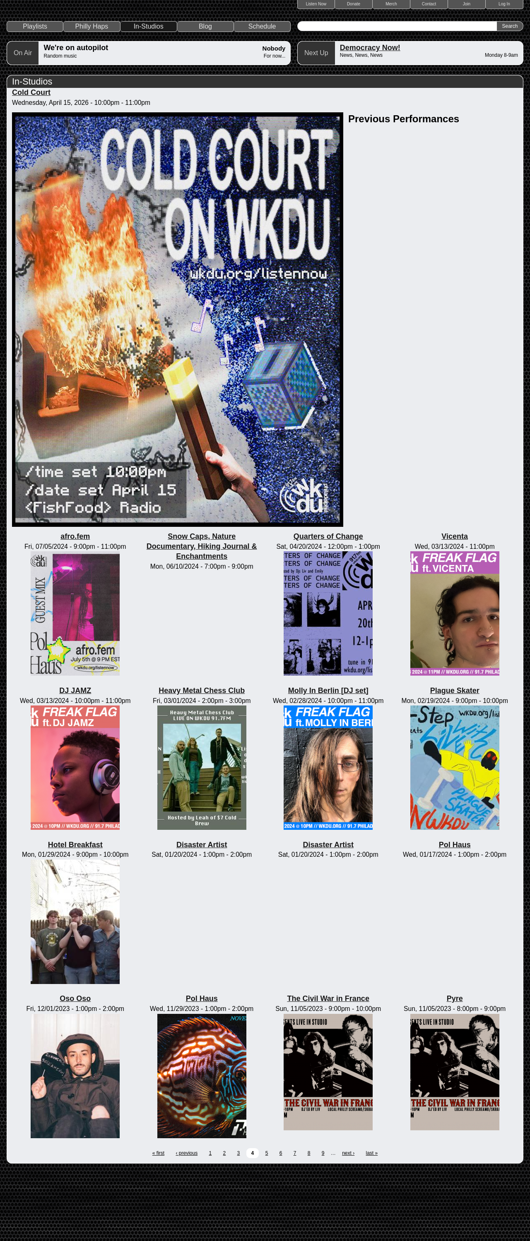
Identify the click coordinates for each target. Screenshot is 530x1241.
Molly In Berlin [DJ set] (328, 761)
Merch (391, 4)
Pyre (455, 1069)
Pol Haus (455, 915)
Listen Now (316, 4)
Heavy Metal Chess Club (202, 761)
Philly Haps (91, 97)
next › (348, 1224)
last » (372, 1224)
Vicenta (454, 607)
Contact (429, 4)
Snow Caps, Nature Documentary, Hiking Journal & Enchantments (202, 617)
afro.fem (75, 607)
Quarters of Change (328, 607)
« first (158, 1224)
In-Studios (149, 97)
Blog (205, 97)
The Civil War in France (328, 1069)
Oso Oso (75, 1069)
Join (466, 4)
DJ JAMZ (75, 761)
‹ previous (187, 1224)
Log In (504, 4)
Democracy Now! (370, 118)
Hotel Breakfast (75, 915)
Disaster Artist (201, 915)
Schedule (262, 97)
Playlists (35, 97)
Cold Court (31, 163)
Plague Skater (454, 761)
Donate (353, 4)
